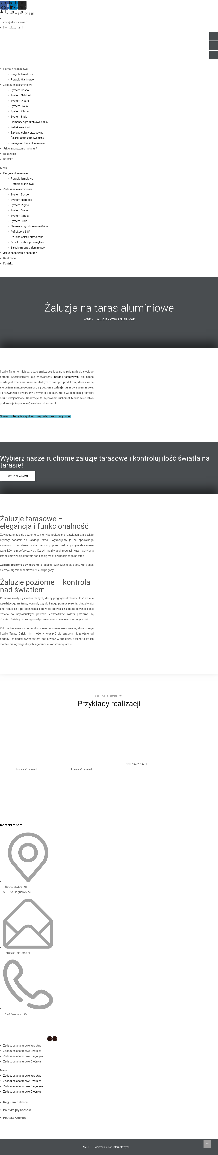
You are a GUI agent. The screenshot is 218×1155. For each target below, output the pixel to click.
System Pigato (20, 100)
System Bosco (20, 90)
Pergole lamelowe (22, 74)
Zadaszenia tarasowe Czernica (22, 1051)
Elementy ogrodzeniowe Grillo (29, 122)
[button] (106, 168)
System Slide (19, 116)
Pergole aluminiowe (15, 69)
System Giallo (19, 106)
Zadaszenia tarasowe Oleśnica (22, 1061)
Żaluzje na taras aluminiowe (28, 143)
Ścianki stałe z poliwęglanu (27, 138)
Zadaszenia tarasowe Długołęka (23, 1056)
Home (87, 319)
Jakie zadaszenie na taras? (20, 148)
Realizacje (9, 153)
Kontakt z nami (17, 475)
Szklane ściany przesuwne (27, 132)
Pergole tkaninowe (22, 79)
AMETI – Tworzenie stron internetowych (106, 1147)
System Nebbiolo (21, 95)
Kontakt (8, 159)
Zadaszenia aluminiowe (17, 85)
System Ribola (20, 111)
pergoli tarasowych (66, 377)
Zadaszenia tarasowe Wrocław (22, 1045)
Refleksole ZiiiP (21, 127)
